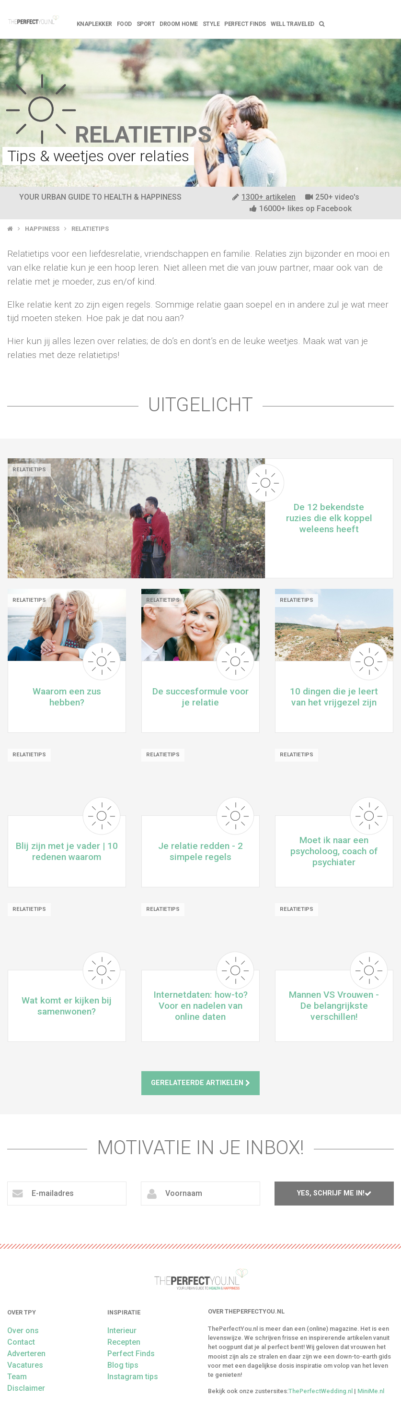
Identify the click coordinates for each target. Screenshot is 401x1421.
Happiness (42, 228)
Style (211, 24)
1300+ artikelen (264, 197)
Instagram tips (132, 1376)
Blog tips (122, 1365)
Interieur (122, 1330)
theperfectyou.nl (33, 19)
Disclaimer (26, 1388)
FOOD (124, 24)
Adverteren (26, 1353)
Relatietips (90, 228)
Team (17, 1376)
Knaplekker (94, 24)
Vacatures (25, 1365)
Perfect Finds (245, 24)
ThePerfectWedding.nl (320, 1391)
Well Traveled (292, 24)
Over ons (23, 1330)
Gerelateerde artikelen (200, 1083)
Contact (21, 1342)
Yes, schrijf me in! (334, 1193)
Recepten (123, 1342)
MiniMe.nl (370, 1391)
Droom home (178, 24)
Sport (146, 24)
